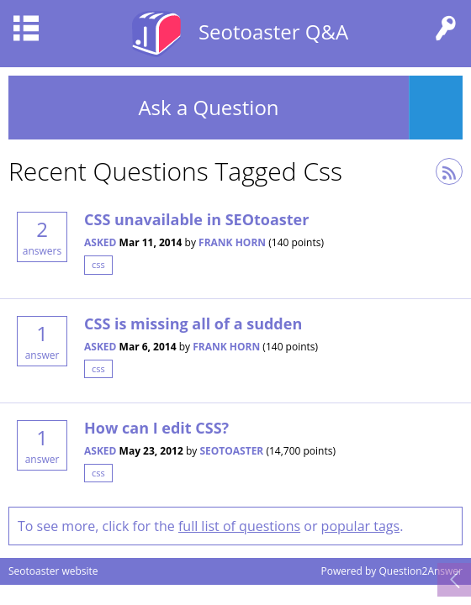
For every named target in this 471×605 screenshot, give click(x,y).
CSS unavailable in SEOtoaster (196, 219)
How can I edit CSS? (156, 428)
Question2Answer (420, 571)
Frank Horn (232, 242)
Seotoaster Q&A (273, 31)
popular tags (360, 526)
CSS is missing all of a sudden (193, 323)
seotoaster (231, 451)
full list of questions (239, 526)
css (98, 264)
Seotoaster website (53, 571)
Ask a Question (208, 107)
